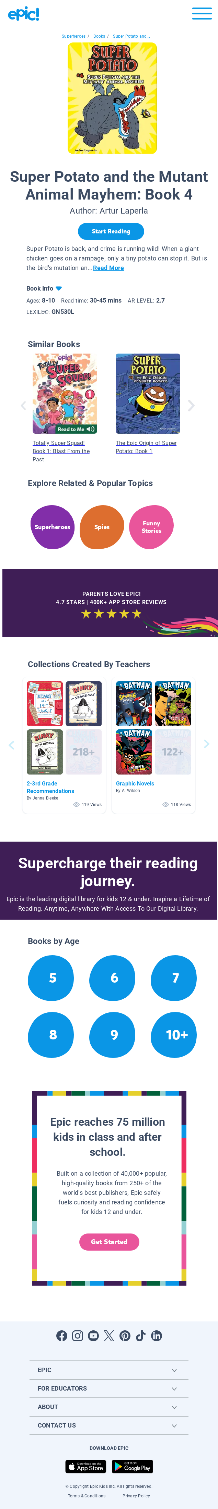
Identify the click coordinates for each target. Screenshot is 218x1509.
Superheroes (73, 36)
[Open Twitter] (109, 1335)
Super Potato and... (131, 36)
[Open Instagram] (77, 1335)
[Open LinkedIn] (156, 1335)
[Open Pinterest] (124, 1335)
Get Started (109, 1241)
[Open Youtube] (93, 1335)
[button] (64, 745)
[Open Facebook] (61, 1335)
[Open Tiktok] (140, 1335)
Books (99, 36)
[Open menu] (202, 15)
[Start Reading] (111, 231)
